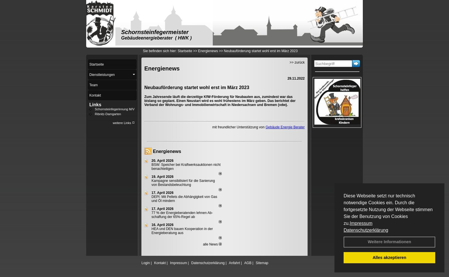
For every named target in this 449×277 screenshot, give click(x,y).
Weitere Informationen (389, 241)
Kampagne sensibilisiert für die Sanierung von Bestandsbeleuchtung (183, 183)
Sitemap (262, 263)
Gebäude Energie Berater (285, 127)
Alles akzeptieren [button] (389, 257)
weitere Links (124, 123)
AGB (247, 263)
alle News (212, 244)
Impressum (361, 223)
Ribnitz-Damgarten (108, 114)
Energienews (167, 151)
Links (95, 104)
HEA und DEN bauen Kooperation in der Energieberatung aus (182, 231)
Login (145, 263)
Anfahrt (234, 263)
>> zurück (297, 62)
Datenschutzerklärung (366, 230)
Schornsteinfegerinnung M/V (115, 109)
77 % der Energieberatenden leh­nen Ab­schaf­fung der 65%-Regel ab (182, 215)
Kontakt (160, 263)
